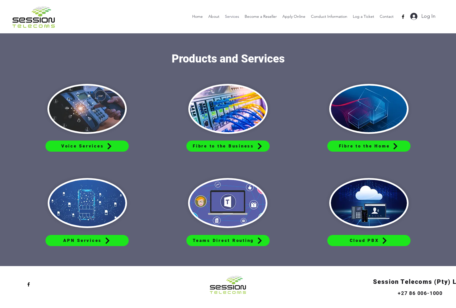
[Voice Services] (87, 146)
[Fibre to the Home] (369, 146)
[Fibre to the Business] (228, 146)
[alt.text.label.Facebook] (403, 16)
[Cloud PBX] (369, 240)
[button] (329, 16)
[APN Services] (87, 240)
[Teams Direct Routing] (228, 240)
